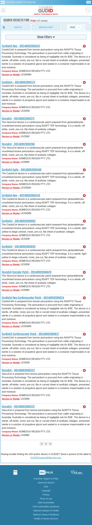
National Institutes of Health (46, 510)
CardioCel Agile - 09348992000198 (21, 170)
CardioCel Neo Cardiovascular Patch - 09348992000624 (33, 298)
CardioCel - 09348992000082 (18, 221)
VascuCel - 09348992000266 (18, 144)
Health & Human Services (46, 518)
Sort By (18, 27)
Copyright (46, 490)
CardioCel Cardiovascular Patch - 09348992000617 (30, 334)
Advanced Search (46, 482)
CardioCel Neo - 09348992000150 (21, 195)
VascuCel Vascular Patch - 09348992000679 (26, 272)
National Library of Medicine (21, 2)
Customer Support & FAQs (46, 478)
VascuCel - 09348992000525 (18, 406)
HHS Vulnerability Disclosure (46, 506)
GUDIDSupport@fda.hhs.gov (45, 457)
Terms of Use (46, 498)
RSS (46, 486)
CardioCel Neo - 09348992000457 (21, 46)
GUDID (46, 10)
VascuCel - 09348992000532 (18, 370)
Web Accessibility (46, 502)
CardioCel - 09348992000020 (18, 246)
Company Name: (10, 71)
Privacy (46, 494)
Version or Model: (11, 74)
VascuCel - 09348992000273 (18, 118)
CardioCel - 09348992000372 (18, 82)
